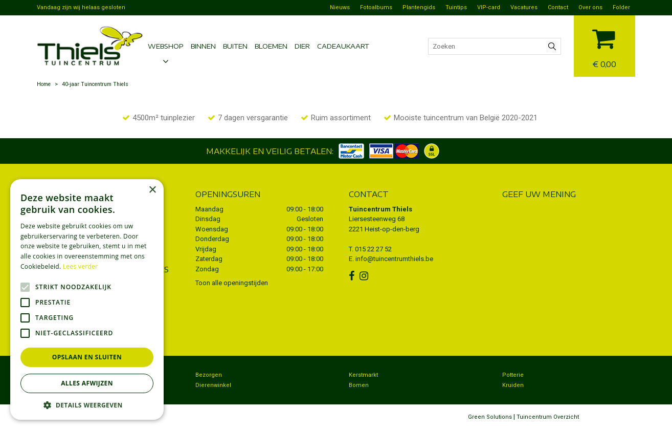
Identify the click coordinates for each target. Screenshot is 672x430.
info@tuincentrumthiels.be (394, 259)
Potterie (513, 375)
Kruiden (513, 385)
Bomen (359, 385)
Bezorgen (208, 375)
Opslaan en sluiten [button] (87, 357)
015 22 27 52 (373, 249)
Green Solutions (490, 417)
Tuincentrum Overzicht (548, 417)
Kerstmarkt (363, 375)
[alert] (87, 299)
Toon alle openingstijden (231, 283)
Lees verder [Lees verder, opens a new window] (80, 266)
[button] (86, 405)
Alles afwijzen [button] (87, 383)
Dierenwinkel (213, 385)
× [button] (152, 190)
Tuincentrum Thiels (380, 209)
